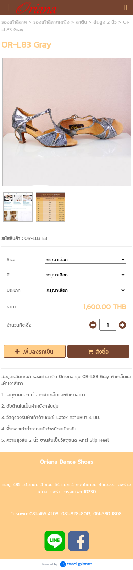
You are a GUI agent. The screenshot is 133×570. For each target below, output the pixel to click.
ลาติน (81, 22)
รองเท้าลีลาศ (14, 22)
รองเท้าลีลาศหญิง (51, 22)
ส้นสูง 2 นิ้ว (105, 22)
